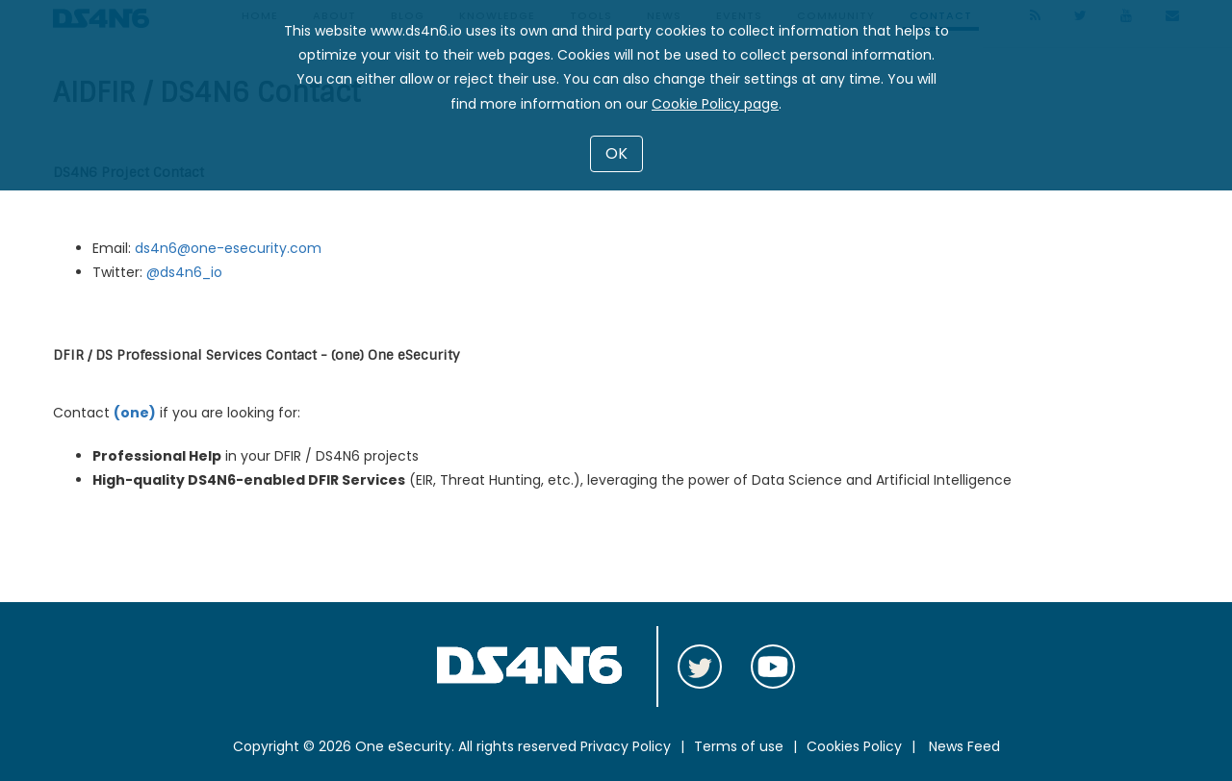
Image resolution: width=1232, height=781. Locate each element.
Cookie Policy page (715, 103)
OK (616, 153)
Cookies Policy (854, 746)
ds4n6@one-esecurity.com (228, 248)
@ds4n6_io (184, 272)
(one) (135, 412)
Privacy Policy (625, 746)
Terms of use (738, 746)
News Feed (964, 746)
